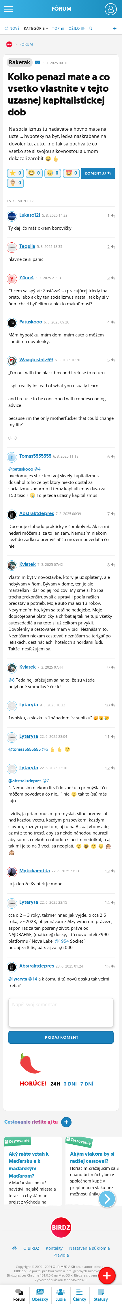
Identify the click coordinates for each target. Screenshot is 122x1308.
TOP (58, 28)
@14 (32, 979)
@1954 (62, 941)
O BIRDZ (31, 1248)
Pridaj (61, 1037)
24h (55, 1084)
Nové (12, 28)
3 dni (70, 1084)
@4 (37, 469)
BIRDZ (9, 44)
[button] (102, 1196)
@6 (45, 749)
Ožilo (77, 28)
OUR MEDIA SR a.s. (67, 1266)
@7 (46, 780)
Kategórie (36, 28)
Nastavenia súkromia (89, 1248)
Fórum (62, 9)
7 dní (87, 1084)
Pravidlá (61, 1255)
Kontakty (54, 1248)
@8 (11, 680)
